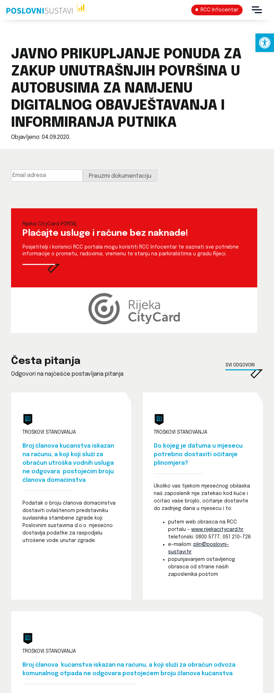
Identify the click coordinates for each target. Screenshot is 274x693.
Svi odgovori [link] (240, 365)
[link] (264, 42)
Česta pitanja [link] (45, 361)
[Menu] (256, 10)
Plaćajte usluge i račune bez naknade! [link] (105, 233)
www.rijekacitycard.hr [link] (217, 529)
